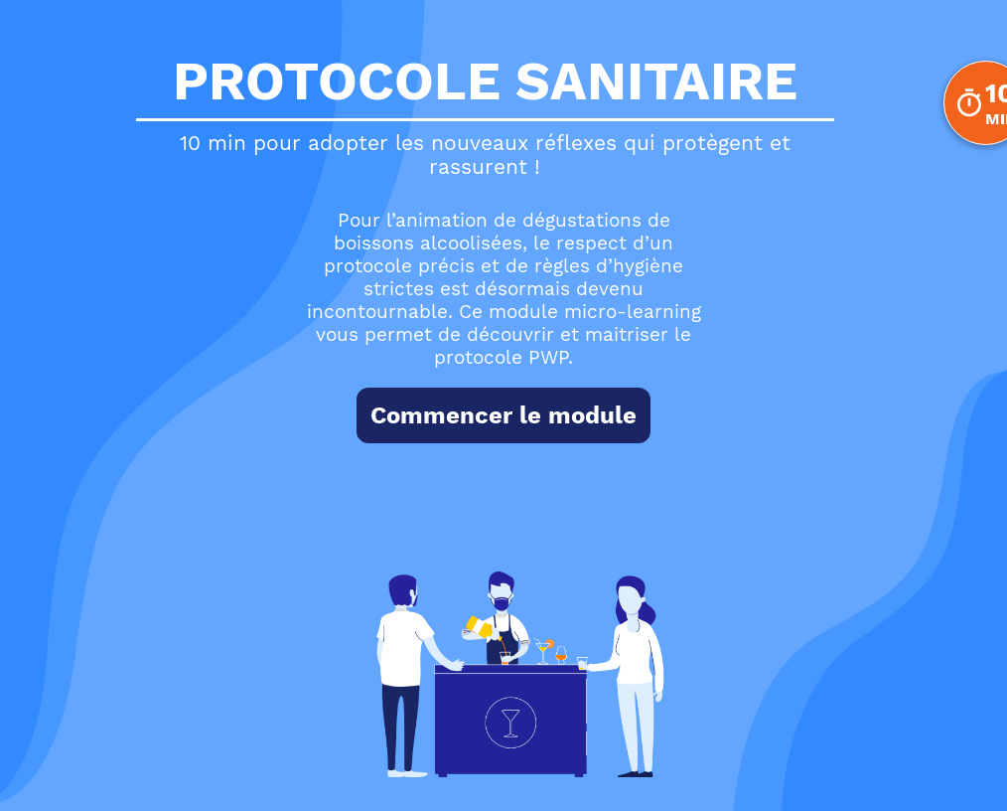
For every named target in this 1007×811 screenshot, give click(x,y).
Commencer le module (503, 415)
